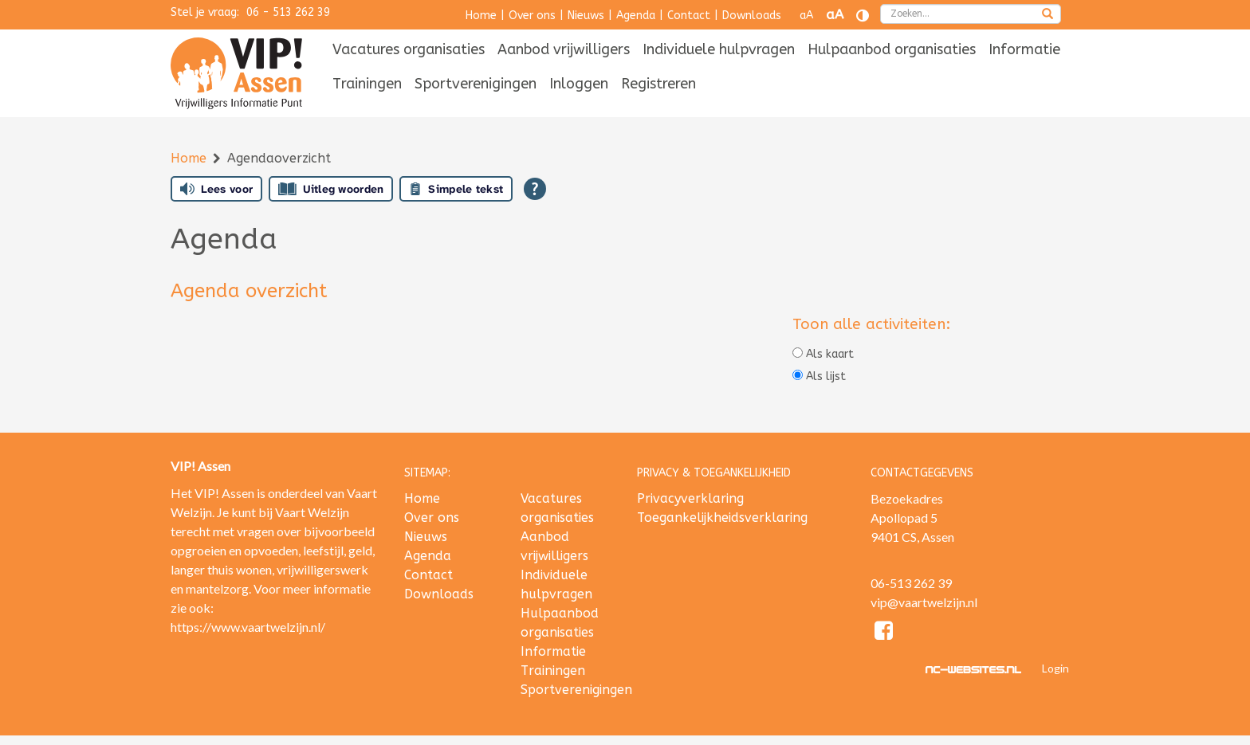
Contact (688, 15)
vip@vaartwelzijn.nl (924, 602)
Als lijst (819, 376)
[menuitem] (408, 50)
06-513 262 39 (911, 582)
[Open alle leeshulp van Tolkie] (535, 189)
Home (481, 15)
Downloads (751, 15)
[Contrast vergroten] (862, 15)
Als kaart (823, 354)
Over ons (532, 15)
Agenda (635, 15)
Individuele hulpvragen (719, 49)
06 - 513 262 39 (288, 12)
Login (1055, 668)
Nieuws (586, 15)
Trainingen (367, 83)
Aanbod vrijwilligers (563, 49)
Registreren (658, 83)
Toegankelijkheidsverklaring (722, 517)
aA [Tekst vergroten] (834, 14)
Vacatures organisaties (408, 49)
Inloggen (578, 83)
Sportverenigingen (476, 83)
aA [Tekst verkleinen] (806, 15)
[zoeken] (1047, 15)
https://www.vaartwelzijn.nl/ (248, 626)
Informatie (1024, 49)
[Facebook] (884, 633)
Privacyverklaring (690, 498)
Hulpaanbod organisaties (892, 49)
